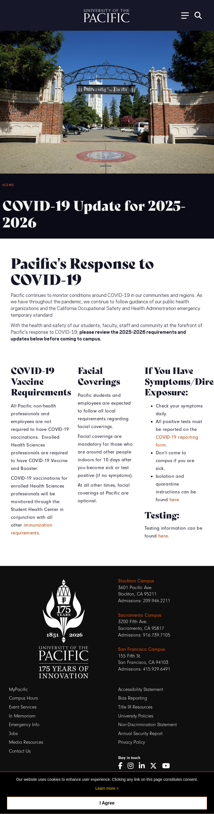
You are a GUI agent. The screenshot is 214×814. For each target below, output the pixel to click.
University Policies (135, 716)
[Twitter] (155, 766)
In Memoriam (22, 716)
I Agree (107, 803)
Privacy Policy (131, 742)
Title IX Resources (135, 707)
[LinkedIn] (144, 766)
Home (9, 185)
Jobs (13, 733)
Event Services (23, 707)
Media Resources (26, 742)
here (174, 499)
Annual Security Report (140, 733)
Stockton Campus (136, 581)
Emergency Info (24, 724)
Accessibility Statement (140, 689)
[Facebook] (122, 766)
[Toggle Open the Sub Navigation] (183, 15)
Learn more (105, 788)
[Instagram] (132, 766)
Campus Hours (23, 698)
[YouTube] (168, 766)
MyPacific (18, 689)
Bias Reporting (132, 698)
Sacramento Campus (139, 615)
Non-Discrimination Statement (147, 724)
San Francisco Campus (141, 649)
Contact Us (20, 751)
